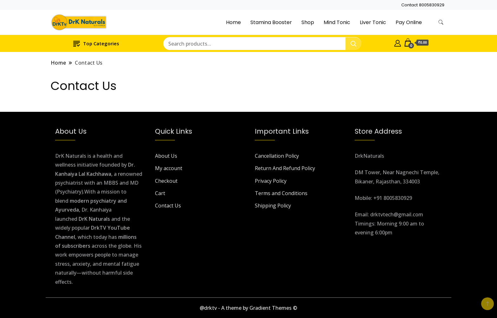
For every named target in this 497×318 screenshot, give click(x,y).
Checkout (166, 180)
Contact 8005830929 (422, 5)
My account (168, 168)
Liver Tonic (373, 22)
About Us (166, 155)
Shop (307, 22)
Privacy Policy (271, 180)
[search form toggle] (441, 22)
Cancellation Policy (277, 155)
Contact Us (168, 205)
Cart (160, 193)
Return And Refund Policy (285, 168)
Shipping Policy (273, 205)
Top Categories (96, 43)
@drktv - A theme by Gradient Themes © (248, 307)
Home (233, 22)
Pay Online (409, 22)
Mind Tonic (337, 22)
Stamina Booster (271, 22)
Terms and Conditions (281, 193)
